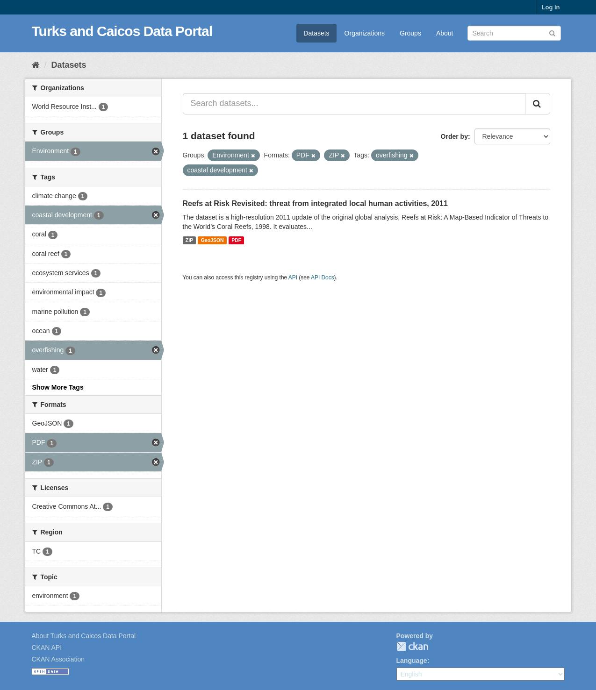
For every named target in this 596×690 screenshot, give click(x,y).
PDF (236, 240)
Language (411, 660)
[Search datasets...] (354, 103)
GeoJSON (212, 240)
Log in (551, 7)
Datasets (316, 33)
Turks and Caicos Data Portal (122, 31)
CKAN (412, 646)
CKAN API (47, 647)
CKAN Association (58, 659)
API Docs (322, 277)
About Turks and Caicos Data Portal (84, 636)
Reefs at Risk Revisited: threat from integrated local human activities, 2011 (315, 203)
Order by (454, 136)
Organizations (365, 33)
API (292, 277)
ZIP (189, 240)
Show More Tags (58, 387)
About (444, 33)
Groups (410, 33)
